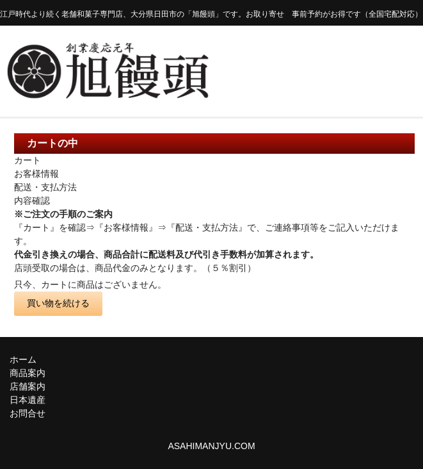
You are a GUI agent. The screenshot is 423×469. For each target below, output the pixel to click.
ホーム (23, 359)
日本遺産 (27, 400)
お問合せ (27, 413)
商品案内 (27, 373)
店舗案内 (27, 386)
